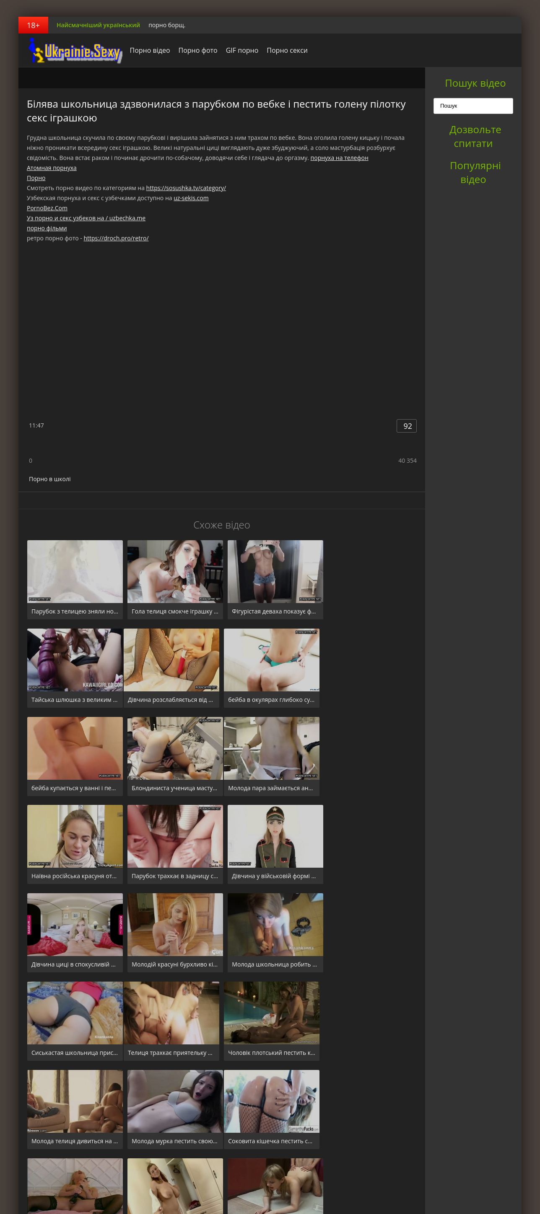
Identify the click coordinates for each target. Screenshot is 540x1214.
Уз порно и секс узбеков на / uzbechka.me (86, 218)
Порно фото (195, 50)
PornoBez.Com (47, 208)
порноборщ (70, 50)
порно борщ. (166, 25)
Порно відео (147, 50)
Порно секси (285, 50)
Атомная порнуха (52, 168)
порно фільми (47, 228)
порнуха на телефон (340, 158)
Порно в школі (49, 479)
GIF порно (239, 50)
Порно (36, 178)
